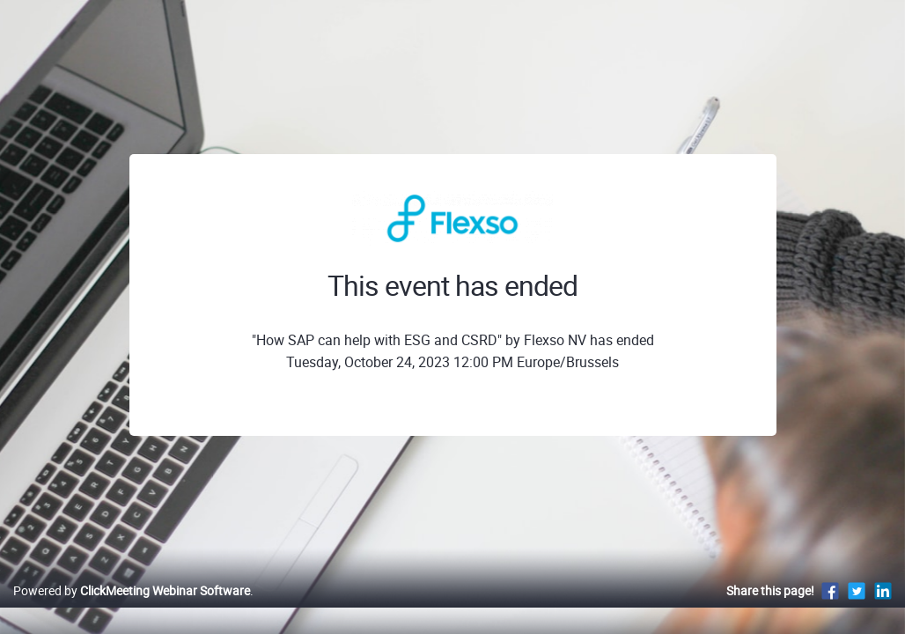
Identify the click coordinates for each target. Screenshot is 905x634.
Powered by (131, 609)
